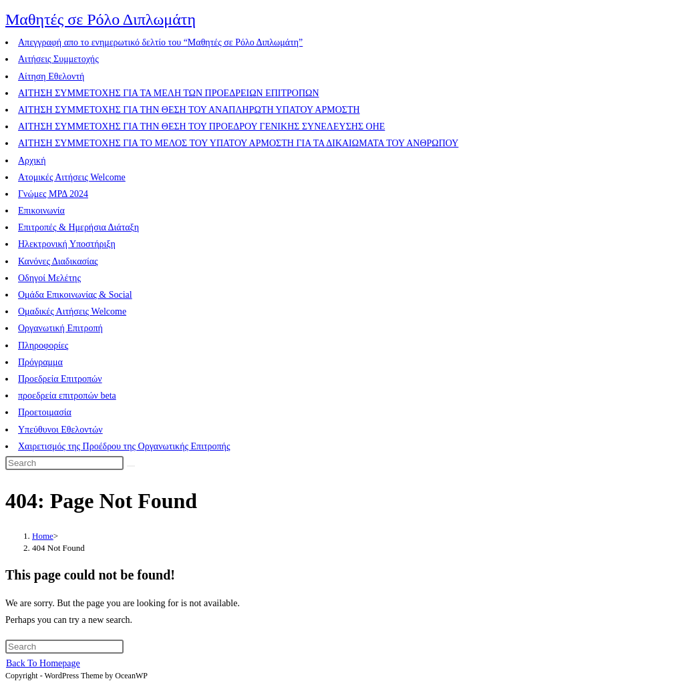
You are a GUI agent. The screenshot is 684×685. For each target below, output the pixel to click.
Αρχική (31, 161)
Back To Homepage (43, 663)
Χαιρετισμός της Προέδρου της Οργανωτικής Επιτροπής (124, 446)
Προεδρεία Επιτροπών (60, 379)
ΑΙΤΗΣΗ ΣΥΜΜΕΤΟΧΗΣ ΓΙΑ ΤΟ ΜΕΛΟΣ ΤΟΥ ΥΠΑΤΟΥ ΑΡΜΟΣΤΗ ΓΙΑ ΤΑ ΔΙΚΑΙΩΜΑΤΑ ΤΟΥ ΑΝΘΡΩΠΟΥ (238, 143)
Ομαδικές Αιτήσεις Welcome (72, 311)
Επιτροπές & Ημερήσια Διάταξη (78, 227)
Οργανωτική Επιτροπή (60, 328)
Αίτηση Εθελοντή (51, 76)
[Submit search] (131, 466)
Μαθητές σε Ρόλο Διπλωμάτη (100, 19)
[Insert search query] (64, 463)
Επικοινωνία (41, 211)
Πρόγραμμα (40, 362)
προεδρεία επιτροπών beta (67, 396)
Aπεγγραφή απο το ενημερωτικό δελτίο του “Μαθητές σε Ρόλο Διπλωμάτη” (160, 42)
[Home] (42, 536)
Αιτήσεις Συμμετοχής (58, 59)
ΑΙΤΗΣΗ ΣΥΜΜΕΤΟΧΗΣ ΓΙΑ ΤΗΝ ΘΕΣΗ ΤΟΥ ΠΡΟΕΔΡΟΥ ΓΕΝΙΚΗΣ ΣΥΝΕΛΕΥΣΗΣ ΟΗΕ (201, 127)
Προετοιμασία (44, 412)
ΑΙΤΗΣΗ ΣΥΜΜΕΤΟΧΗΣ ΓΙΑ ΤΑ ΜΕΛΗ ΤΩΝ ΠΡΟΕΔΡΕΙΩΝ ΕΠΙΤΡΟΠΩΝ (168, 93)
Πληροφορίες (43, 345)
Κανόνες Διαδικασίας (58, 261)
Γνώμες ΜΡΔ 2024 (53, 194)
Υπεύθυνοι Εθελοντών (60, 430)
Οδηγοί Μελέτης (49, 278)
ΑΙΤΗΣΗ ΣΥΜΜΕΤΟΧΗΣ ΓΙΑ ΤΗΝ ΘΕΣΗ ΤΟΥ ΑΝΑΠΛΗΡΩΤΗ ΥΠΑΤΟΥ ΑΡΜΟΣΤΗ (189, 110)
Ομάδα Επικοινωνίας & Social (75, 295)
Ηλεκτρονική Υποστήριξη (67, 244)
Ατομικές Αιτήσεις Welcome (72, 177)
